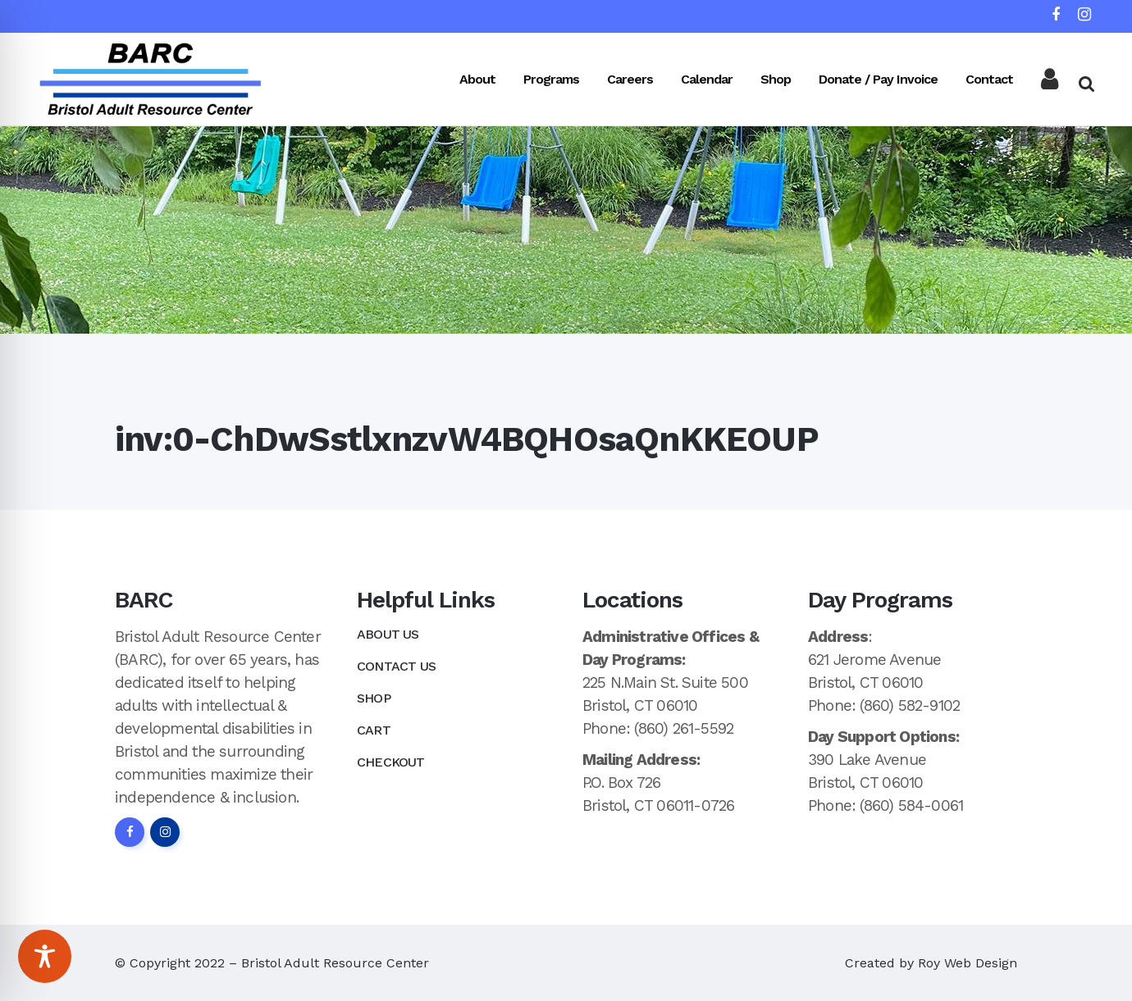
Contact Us (396, 666)
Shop (373, 698)
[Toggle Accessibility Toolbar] (44, 956)
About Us (388, 634)
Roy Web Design (967, 963)
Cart (373, 730)
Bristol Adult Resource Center (335, 963)
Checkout (391, 762)
